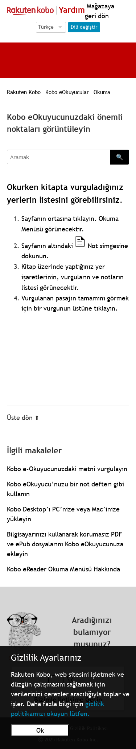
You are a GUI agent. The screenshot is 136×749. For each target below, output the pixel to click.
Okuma (102, 92)
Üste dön (23, 417)
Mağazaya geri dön (99, 11)
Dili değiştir (84, 27)
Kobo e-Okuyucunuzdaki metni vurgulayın (67, 469)
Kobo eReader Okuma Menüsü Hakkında (63, 569)
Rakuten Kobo (24, 92)
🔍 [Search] (119, 157)
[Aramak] (59, 157)
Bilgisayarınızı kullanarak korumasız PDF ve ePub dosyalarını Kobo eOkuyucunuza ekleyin (65, 544)
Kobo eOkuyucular (67, 92)
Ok (40, 730)
